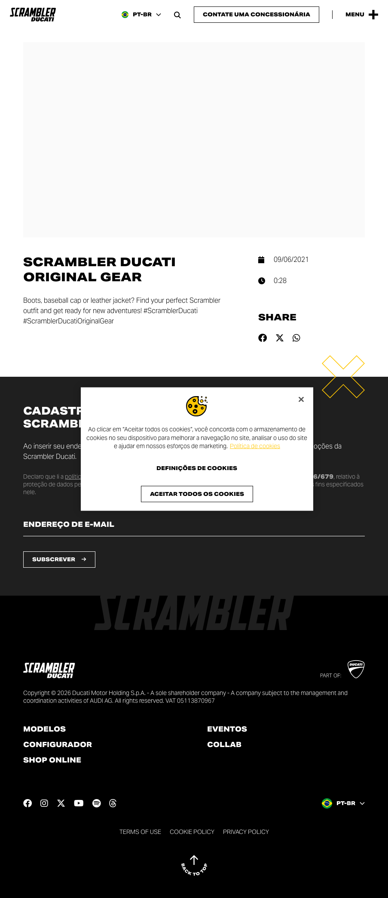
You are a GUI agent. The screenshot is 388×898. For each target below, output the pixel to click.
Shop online (52, 760)
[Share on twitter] (279, 338)
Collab (224, 744)
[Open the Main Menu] (361, 14)
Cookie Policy (192, 832)
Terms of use (140, 832)
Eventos (227, 729)
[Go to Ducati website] (356, 669)
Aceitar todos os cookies (197, 493)
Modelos (44, 729)
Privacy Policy (246, 832)
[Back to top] (194, 865)
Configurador (57, 744)
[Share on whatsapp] (296, 338)
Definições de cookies (196, 468)
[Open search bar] (177, 14)
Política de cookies (255, 446)
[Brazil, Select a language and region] (141, 14)
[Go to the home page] (33, 15)
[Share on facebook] (262, 338)
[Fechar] (301, 399)
